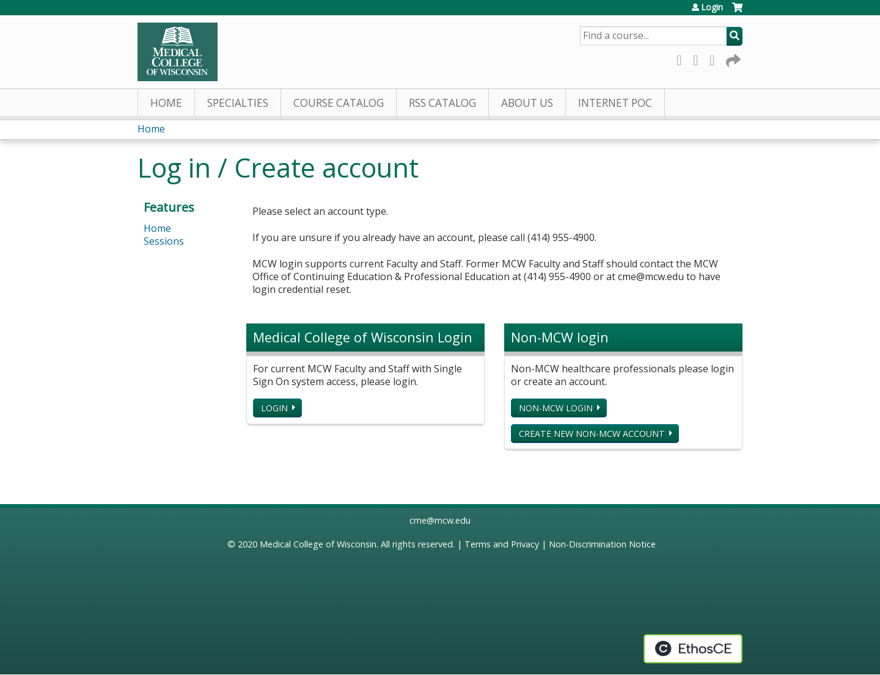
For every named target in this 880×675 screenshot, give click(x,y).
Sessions (164, 241)
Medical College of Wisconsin (318, 544)
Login (712, 7)
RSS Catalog (442, 103)
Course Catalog (338, 103)
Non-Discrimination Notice (602, 544)
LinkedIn (716, 58)
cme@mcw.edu (440, 520)
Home (166, 103)
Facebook (682, 58)
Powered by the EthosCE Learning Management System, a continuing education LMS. (693, 648)
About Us (527, 103)
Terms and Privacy (501, 544)
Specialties (237, 103)
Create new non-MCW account (592, 433)
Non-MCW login (556, 408)
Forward (732, 58)
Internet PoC (615, 103)
